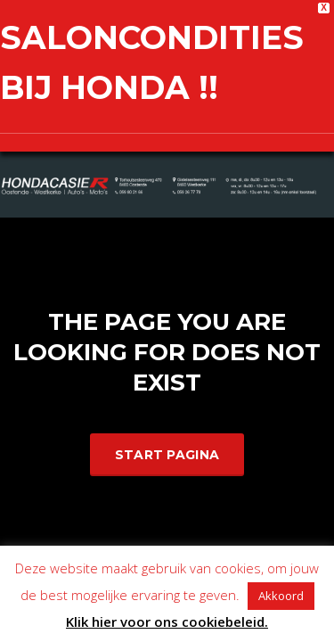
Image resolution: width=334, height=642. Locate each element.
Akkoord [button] (281, 596)
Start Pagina (167, 452)
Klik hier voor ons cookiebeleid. (167, 621)
